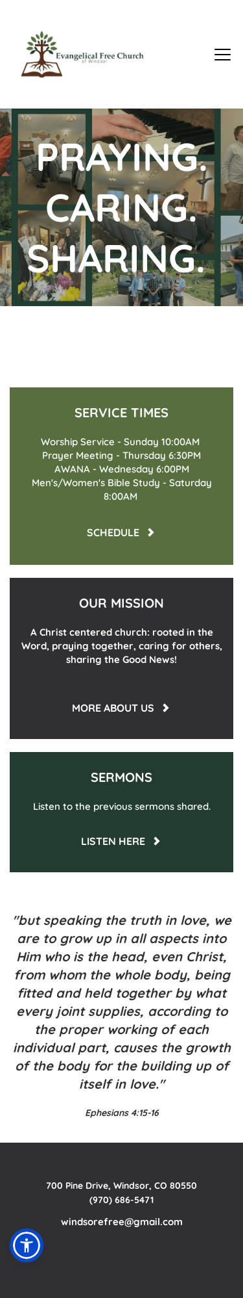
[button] (222, 54)
